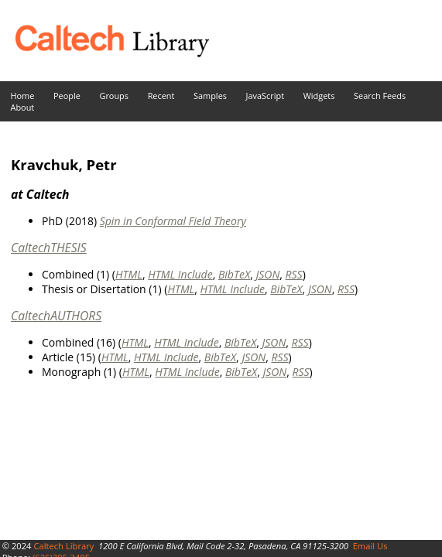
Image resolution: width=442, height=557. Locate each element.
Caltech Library (63, 546)
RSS (294, 274)
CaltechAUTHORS (56, 315)
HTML (128, 274)
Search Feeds (380, 95)
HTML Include (180, 274)
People (67, 95)
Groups (113, 95)
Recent (161, 95)
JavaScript (265, 95)
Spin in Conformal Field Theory (173, 221)
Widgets (319, 95)
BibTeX (234, 274)
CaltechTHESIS (49, 247)
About (23, 107)
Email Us (370, 546)
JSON (267, 274)
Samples (210, 95)
